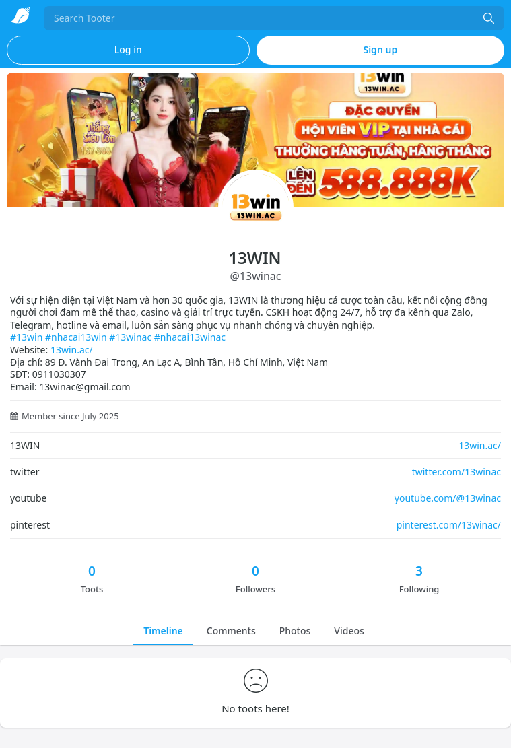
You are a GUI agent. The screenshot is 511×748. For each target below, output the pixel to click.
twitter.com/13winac (456, 471)
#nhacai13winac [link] (190, 337)
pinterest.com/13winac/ (449, 524)
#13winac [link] (130, 337)
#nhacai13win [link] (76, 337)
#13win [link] (26, 337)
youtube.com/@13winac (448, 497)
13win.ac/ (71, 349)
